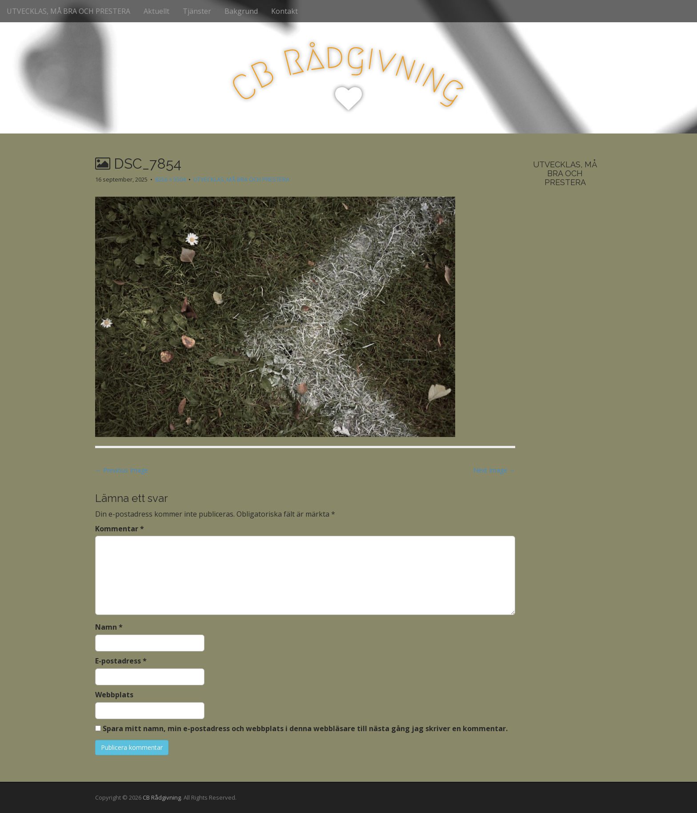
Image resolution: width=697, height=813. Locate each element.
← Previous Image (121, 470)
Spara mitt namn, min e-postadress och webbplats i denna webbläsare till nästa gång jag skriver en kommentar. (305, 728)
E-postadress (121, 661)
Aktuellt (156, 11)
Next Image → (494, 470)
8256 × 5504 (170, 179)
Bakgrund (241, 11)
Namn (109, 627)
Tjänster (197, 11)
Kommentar (119, 529)
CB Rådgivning (162, 797)
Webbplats (114, 695)
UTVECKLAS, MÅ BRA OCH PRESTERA (68, 11)
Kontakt (284, 11)
